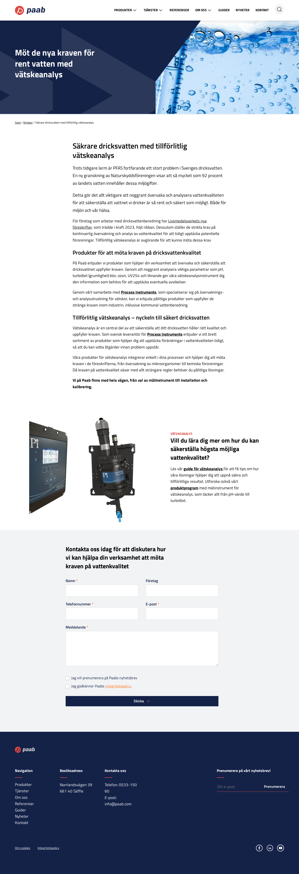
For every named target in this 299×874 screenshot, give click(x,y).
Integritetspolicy (48, 848)
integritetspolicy (118, 686)
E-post (152, 604)
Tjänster (154, 10)
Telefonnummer (79, 604)
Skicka (139, 701)
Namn (72, 580)
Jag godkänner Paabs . (99, 686)
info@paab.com (118, 804)
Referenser (179, 9)
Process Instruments (138, 292)
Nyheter (242, 9)
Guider (224, 9)
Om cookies (22, 848)
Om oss (203, 10)
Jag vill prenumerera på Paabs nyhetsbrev (101, 677)
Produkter (126, 10)
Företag (152, 580)
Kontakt (262, 9)
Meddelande (77, 627)
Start (18, 122)
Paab (30, 10)
